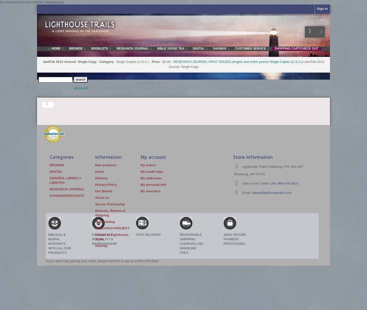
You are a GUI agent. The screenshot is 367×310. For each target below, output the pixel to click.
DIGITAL (56, 172)
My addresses (151, 178)
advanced (81, 88)
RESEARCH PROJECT (112, 228)
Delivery (101, 178)
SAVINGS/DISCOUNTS (67, 196)
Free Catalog (105, 222)
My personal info (153, 185)
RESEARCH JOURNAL (190, 62)
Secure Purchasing (110, 204)
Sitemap (101, 246)
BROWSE (57, 165)
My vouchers (150, 191)
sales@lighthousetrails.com (271, 193)
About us (102, 198)
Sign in (322, 9)
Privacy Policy (106, 185)
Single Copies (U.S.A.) (286, 62)
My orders (148, 165)
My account (153, 157)
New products (106, 165)
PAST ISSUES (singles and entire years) (239, 62)
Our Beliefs (103, 191)
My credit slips (151, 172)
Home (99, 172)
